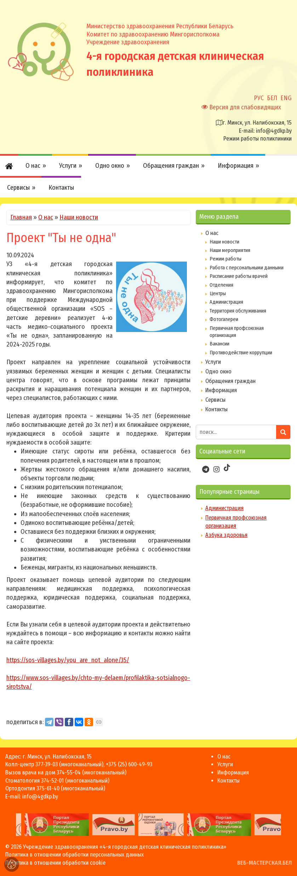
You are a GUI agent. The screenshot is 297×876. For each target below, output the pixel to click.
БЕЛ (272, 98)
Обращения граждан (230, 381)
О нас (45, 217)
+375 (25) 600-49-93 (129, 764)
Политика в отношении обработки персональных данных (74, 854)
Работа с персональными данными (247, 267)
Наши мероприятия (230, 250)
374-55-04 (69, 772)
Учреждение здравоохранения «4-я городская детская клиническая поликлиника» (124, 846)
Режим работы (225, 259)
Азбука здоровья (226, 535)
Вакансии (219, 343)
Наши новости (78, 217)
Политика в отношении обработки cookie (55, 862)
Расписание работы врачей (239, 276)
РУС (259, 98)
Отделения (221, 285)
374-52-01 (52, 780)
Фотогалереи (224, 319)
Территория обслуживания (238, 311)
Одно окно (218, 371)
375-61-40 (47, 788)
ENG (286, 98)
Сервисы (215, 399)
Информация (221, 390)
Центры (218, 293)
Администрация (226, 302)
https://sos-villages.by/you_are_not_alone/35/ (67, 660)
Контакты (216, 409)
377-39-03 (46, 764)
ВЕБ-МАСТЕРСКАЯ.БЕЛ (264, 862)
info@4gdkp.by (274, 130)
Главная (21, 217)
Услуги (213, 362)
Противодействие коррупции (241, 352)
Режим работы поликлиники (257, 138)
